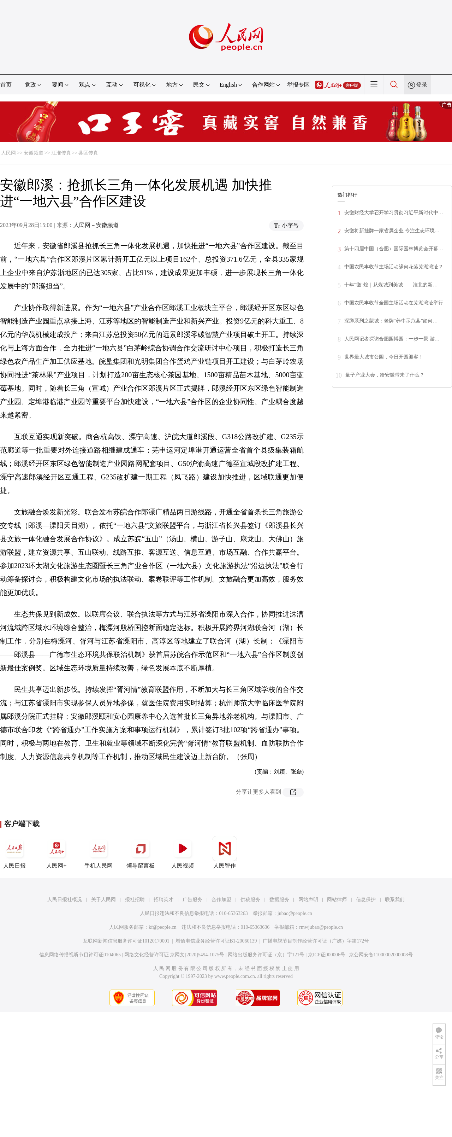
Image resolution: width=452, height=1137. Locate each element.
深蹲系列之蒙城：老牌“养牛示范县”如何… (391, 320)
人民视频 (182, 852)
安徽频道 (33, 153)
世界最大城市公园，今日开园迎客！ (383, 357)
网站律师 (337, 899)
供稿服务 (250, 899)
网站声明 (308, 899)
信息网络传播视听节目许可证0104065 (80, 954)
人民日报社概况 (64, 899)
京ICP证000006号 (326, 954)
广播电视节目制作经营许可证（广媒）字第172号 (316, 941)
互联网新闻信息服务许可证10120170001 (126, 941)
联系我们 (395, 899)
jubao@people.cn (295, 913)
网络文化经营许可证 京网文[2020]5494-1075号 (174, 954)
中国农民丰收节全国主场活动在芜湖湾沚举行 (393, 302)
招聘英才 (163, 899)
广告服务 (192, 899)
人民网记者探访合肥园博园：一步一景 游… (392, 339)
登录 (421, 85)
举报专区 (298, 85)
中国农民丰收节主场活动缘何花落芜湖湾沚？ (393, 266)
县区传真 (88, 153)
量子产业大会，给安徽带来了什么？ (384, 375)
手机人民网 (98, 852)
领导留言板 (140, 852)
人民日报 (14, 852)
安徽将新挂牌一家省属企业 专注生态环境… (392, 230)
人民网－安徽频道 (96, 225)
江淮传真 (61, 153)
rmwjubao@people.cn (321, 927)
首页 (6, 85)
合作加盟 (221, 899)
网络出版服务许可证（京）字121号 (266, 954)
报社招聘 (135, 899)
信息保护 (366, 899)
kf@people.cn (163, 927)
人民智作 (224, 852)
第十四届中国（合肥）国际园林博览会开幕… (393, 248)
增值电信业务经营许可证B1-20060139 (216, 941)
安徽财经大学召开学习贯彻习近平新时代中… (393, 212)
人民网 (8, 153)
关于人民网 (103, 899)
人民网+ (56, 852)
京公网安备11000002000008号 (381, 954)
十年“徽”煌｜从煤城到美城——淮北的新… (391, 284)
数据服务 (279, 899)
